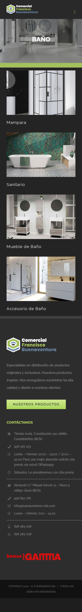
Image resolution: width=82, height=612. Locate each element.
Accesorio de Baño (26, 308)
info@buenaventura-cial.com (34, 506)
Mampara (16, 122)
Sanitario (16, 184)
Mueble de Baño (24, 246)
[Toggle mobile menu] (74, 12)
